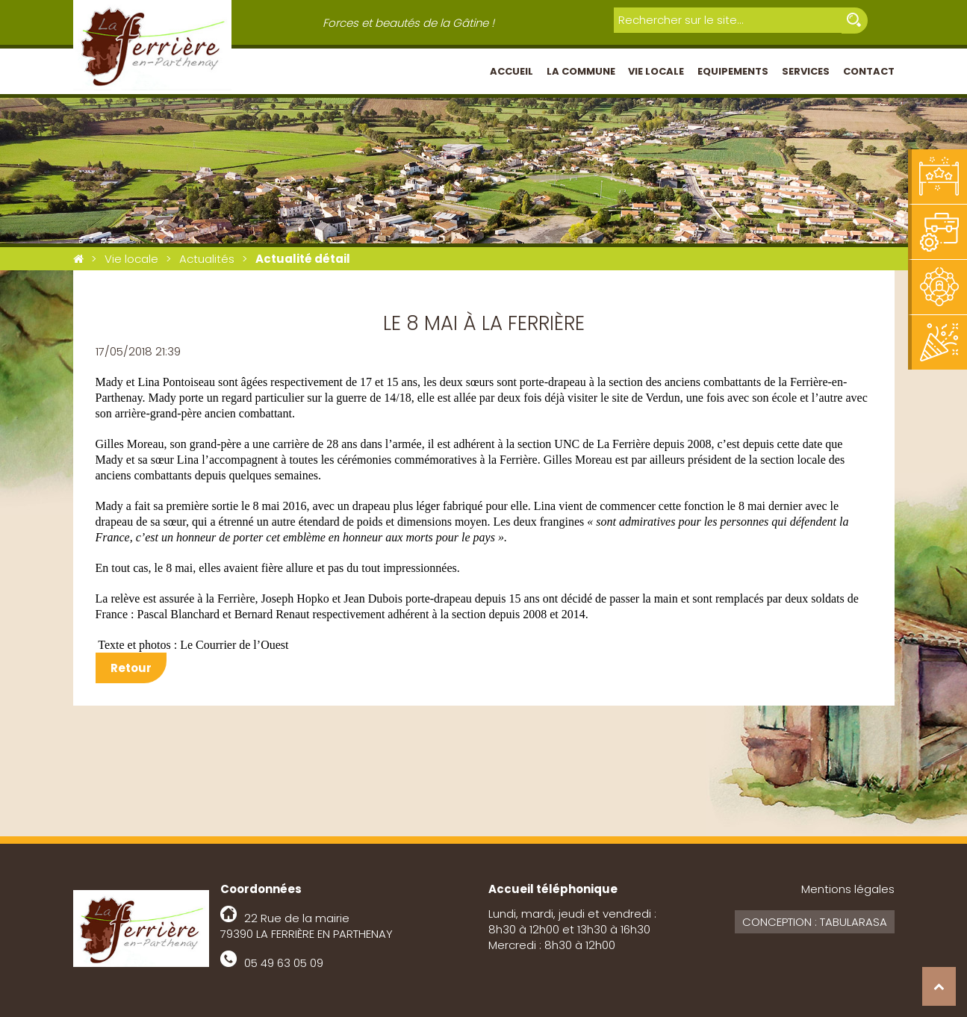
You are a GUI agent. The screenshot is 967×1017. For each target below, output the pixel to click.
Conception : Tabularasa (814, 922)
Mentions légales (848, 889)
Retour (131, 668)
